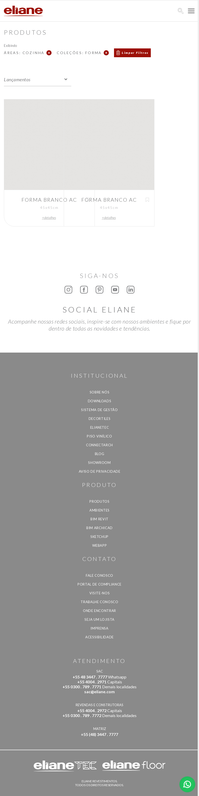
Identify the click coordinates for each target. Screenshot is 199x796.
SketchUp (99, 537)
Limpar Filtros (135, 53)
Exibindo (10, 45)
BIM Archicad (99, 528)
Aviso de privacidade (99, 471)
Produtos (99, 501)
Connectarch (99, 445)
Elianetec (99, 427)
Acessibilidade (99, 637)
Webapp (99, 545)
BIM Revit (99, 519)
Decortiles (100, 419)
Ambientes (99, 510)
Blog (99, 454)
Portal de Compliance (99, 584)
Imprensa (99, 628)
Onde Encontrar (99, 611)
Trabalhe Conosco (99, 602)
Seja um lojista (99, 619)
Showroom (99, 463)
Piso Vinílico (99, 436)
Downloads (99, 401)
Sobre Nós (100, 392)
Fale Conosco (99, 575)
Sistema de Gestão (99, 410)
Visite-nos (99, 593)
